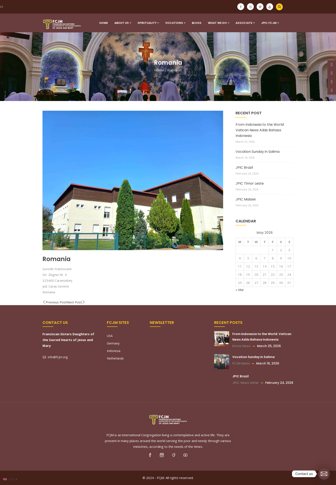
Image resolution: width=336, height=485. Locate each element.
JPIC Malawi (246, 199)
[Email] (324, 474)
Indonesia (113, 351)
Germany (113, 343)
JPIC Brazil (244, 167)
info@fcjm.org (55, 357)
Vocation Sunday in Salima (258, 151)
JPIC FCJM (270, 23)
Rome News (241, 346)
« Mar (240, 290)
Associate (245, 23)
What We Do (218, 23)
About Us (122, 23)
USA (110, 336)
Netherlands (115, 358)
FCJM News (241, 363)
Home (103, 23)
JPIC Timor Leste (250, 183)
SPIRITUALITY (148, 23)
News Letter (250, 383)
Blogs (196, 23)
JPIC (235, 383)
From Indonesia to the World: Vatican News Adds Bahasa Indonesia (260, 130)
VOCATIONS (175, 23)
